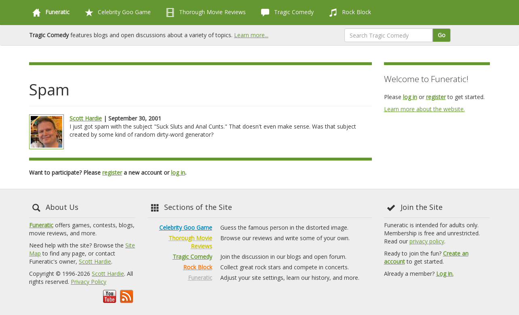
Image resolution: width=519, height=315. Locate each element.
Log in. (445, 273)
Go (441, 35)
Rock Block (348, 12)
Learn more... (251, 35)
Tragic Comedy (286, 12)
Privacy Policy (88, 281)
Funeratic (41, 225)
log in (178, 172)
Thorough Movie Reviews (204, 12)
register (112, 172)
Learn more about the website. (424, 109)
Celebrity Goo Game (116, 12)
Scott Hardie (86, 118)
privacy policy (426, 241)
